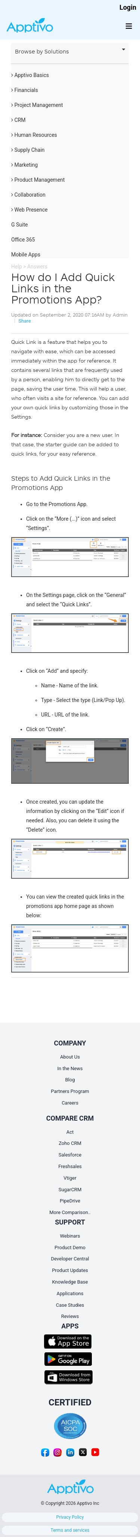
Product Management (38, 180)
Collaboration (28, 195)
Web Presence (29, 210)
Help (16, 266)
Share (24, 321)
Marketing (24, 165)
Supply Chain (27, 150)
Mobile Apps (25, 255)
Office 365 (23, 240)
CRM (18, 120)
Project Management (37, 105)
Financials (24, 90)
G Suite (19, 225)
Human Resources (34, 135)
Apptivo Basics (30, 75)
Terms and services (70, 1530)
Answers (37, 266)
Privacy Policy (70, 1517)
